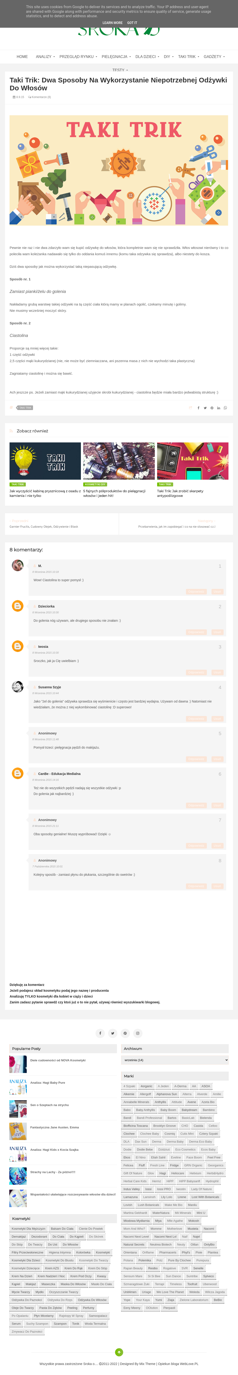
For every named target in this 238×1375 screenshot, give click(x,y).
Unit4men (129, 1290)
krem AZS (52, 1267)
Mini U (201, 1211)
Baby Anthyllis (145, 1108)
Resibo (153, 1267)
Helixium (195, 1172)
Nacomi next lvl (166, 1235)
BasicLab (188, 1116)
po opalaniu (20, 1314)
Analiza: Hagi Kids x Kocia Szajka (54, 1148)
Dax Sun (141, 1140)
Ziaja (171, 1298)
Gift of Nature (132, 1172)
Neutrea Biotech (161, 1243)
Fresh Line (157, 1164)
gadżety (212, 57)
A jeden (163, 1084)
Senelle (198, 1267)
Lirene (182, 1195)
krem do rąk (74, 1267)
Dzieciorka (46, 606)
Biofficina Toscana (135, 1124)
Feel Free (214, 1156)
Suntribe (192, 1275)
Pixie (199, 1251)
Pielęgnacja (114, 57)
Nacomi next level (136, 1235)
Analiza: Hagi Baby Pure (47, 1081)
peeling (72, 1306)
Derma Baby (175, 1140)
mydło (40, 1290)
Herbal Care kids (134, 1179)
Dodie (127, 1148)
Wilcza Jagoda (215, 1290)
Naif (184, 1235)
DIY (167, 57)
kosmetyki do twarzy (93, 1259)
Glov (151, 1172)
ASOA (206, 1084)
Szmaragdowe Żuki (136, 1282)
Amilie (217, 1092)
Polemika (145, 1259)
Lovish (127, 1203)
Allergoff (145, 1092)
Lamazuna (130, 1195)
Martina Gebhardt (135, 1211)
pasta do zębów (51, 1306)
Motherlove (174, 1227)
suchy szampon (37, 1322)
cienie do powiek (91, 1227)
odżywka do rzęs (60, 1298)
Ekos (126, 1156)
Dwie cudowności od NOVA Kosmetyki (58, 1059)
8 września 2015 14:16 (45, 779)
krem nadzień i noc (51, 1275)
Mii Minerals (183, 1211)
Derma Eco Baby (200, 1140)
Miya (158, 1219)
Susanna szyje (49, 687)
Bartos (172, 1116)
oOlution (152, 1306)
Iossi (148, 1187)
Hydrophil (212, 1179)
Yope (126, 1298)
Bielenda (206, 1116)
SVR (185, 1267)
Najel (196, 1235)
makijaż (31, 1282)
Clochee (129, 1132)
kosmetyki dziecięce (26, 1267)
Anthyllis (160, 1100)
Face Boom (194, 1156)
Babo (126, 1108)
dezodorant (39, 1235)
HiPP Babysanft (189, 1179)
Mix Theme (147, 1362)
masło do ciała (101, 1282)
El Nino (140, 1156)
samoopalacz (98, 1314)
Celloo (213, 1124)
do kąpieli (76, 1235)
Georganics (215, 1164)
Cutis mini (187, 1132)
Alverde (202, 1092)
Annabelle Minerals (136, 1100)
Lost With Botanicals (205, 1195)
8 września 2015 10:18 (45, 571)
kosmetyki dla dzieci (26, 1259)
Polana (128, 1259)
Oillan (194, 1243)
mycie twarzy (21, 1290)
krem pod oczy (81, 1275)
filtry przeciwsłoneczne (27, 1251)
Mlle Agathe (175, 1219)
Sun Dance (173, 1275)
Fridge (174, 1164)
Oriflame (148, 1251)
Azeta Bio (208, 1100)
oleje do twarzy (23, 1306)
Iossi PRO (164, 1187)
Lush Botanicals (148, 1203)
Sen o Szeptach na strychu (49, 1103)
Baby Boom (168, 1108)
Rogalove (169, 1267)
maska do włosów (73, 1282)
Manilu (192, 1203)
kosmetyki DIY (95, 484)
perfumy (88, 1306)
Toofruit (192, 1282)
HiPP (170, 1179)
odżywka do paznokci (27, 1298)
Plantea (213, 1251)
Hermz (156, 1179)
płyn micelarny (44, 1314)
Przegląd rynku (76, 57)
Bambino (209, 1108)
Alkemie (128, 1092)
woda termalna (95, 1322)
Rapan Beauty (132, 1267)
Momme (156, 1227)
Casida (198, 1124)
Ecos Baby (208, 1148)
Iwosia (43, 646)
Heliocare (177, 1172)
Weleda (194, 1290)
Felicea (128, 1164)
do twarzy (35, 1243)
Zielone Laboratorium (194, 1298)
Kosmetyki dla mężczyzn (28, 1227)
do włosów (70, 1243)
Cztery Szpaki (208, 1132)
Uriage (146, 1290)
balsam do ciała (62, 1227)
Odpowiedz (196, 591)
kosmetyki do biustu (60, 1259)
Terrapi (159, 1282)
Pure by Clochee (179, 1259)
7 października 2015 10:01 (47, 866)
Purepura (202, 1259)
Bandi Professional (149, 1116)
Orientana (130, 1251)
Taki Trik (187, 57)
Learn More (112, 23)
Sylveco (208, 1275)
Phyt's (186, 1251)
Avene (192, 1100)
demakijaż (19, 1235)
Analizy (44, 57)
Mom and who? (134, 1227)
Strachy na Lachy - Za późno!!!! (52, 1170)
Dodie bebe (145, 1148)
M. (40, 566)
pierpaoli (169, 1306)
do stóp (17, 1243)
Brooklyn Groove (164, 1124)
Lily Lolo (166, 1195)
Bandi (127, 1116)
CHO (185, 1124)
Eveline (176, 1156)
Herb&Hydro (215, 1172)
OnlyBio (209, 1243)
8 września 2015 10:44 (45, 693)
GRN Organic (193, 1164)
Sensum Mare (132, 1275)
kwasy (101, 1275)
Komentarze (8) (39, 97)
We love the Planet (170, 1290)
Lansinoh (149, 1195)
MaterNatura (161, 1211)
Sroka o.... (91, 1362)
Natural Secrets (133, 1243)
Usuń (217, 591)
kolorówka (83, 1251)
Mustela (193, 1227)
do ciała (58, 1235)
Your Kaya (143, 1298)
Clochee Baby (149, 1132)
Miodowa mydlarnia (136, 1219)
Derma (156, 1140)
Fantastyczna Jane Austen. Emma (54, 1126)
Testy (118, 70)
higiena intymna (60, 1251)
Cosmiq (170, 1132)
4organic (146, 1084)
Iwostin (181, 1187)
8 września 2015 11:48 (45, 739)
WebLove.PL (189, 1362)
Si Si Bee (154, 1275)
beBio (218, 1298)
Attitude (177, 1100)
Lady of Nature (201, 1187)
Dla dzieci (146, 57)
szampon (60, 1322)
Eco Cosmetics (185, 1148)
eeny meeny (131, 1306)
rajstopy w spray (71, 1314)
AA (194, 1084)
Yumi (158, 1298)
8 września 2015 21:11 (45, 826)
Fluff (142, 1164)
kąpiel (16, 1282)
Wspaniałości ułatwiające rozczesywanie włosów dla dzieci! (73, 1193)
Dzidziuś (164, 1148)
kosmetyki (103, 1251)
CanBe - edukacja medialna (59, 774)
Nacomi (209, 1227)
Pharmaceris (167, 1251)
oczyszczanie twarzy (63, 1290)
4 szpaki (129, 1084)
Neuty (181, 1243)
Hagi (162, 1172)
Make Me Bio (173, 1203)
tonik (75, 1322)
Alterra (186, 1092)
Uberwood (210, 1282)
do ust (52, 1243)
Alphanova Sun (166, 1092)
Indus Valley (131, 1187)
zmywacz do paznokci (27, 1330)
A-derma (180, 1084)
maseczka (48, 1282)
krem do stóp (97, 1267)
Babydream (189, 1108)
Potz (159, 1259)
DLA (126, 1140)
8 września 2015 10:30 (45, 612)
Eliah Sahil (158, 1156)
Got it (132, 23)
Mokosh (193, 1219)
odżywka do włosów (92, 1298)
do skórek (96, 1235)
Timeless (176, 1282)
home (22, 57)
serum (16, 1322)
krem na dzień (22, 1275)
